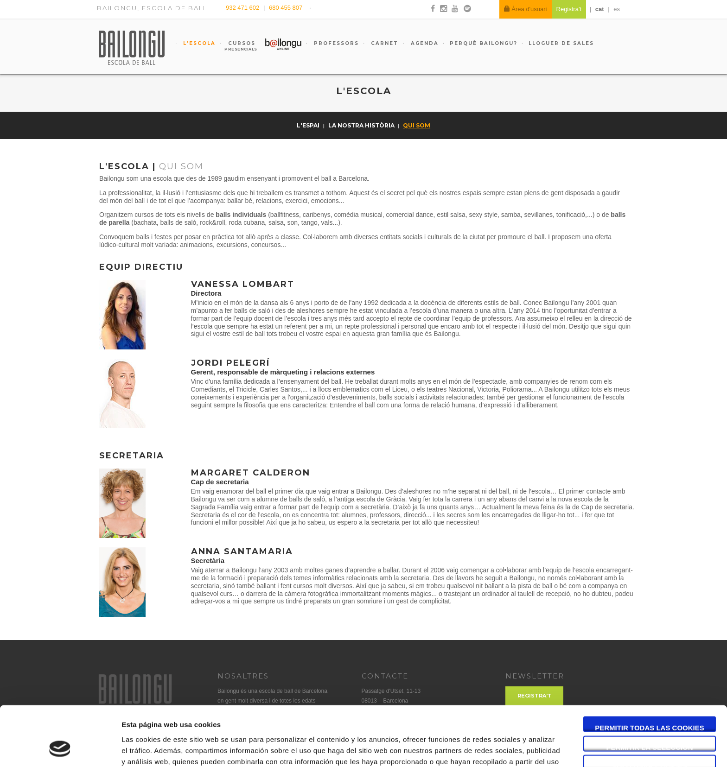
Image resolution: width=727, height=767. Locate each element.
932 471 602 (243, 7)
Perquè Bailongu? (483, 43)
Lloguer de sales (561, 43)
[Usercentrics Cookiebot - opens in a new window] (60, 749)
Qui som (416, 125)
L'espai (309, 125)
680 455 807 (285, 7)
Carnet (383, 43)
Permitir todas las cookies (649, 674)
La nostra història (362, 125)
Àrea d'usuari (525, 9)
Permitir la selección (649, 693)
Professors (335, 43)
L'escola (198, 43)
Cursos (237, 45)
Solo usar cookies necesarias (650, 713)
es (616, 9)
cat (599, 9)
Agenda (423, 43)
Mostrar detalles (498, 749)
